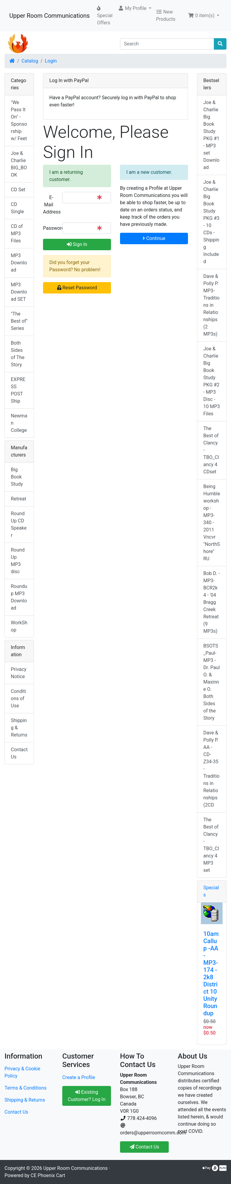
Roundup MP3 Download (19, 597)
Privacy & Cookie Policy (22, 1072)
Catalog (30, 61)
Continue (154, 238)
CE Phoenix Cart (48, 1175)
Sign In (77, 244)
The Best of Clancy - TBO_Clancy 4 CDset (211, 450)
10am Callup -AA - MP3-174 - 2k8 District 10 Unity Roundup (211, 973)
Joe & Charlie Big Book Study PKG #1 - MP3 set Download (211, 135)
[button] (135, 8)
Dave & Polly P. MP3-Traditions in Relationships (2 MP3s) (211, 305)
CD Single (17, 207)
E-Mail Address (50, 205)
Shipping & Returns (19, 728)
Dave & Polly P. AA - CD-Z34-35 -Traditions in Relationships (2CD (211, 769)
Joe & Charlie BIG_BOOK (19, 164)
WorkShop (19, 626)
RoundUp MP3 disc (18, 560)
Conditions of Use (18, 698)
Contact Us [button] (144, 1147)
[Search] (167, 44)
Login (51, 61)
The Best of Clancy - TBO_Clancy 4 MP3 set (211, 845)
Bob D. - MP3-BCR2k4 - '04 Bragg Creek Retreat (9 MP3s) (211, 602)
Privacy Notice (18, 672)
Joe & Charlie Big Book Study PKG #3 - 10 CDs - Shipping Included (211, 221)
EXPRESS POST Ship (18, 390)
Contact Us (19, 753)
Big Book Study (17, 477)
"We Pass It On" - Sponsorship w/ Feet (19, 120)
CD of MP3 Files (17, 233)
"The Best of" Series (19, 321)
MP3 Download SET (19, 292)
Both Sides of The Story (17, 354)
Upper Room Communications (49, 15)
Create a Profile (78, 1077)
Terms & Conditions (26, 1088)
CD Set (18, 189)
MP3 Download (19, 263)
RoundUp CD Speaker (18, 524)
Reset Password (77, 288)
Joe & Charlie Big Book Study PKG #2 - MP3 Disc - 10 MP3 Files (211, 381)
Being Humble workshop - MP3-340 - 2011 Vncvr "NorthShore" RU (211, 522)
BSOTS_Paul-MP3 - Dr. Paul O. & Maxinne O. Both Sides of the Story (211, 682)
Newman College (19, 423)
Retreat (18, 499)
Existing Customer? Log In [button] (86, 1095)
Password (50, 228)
